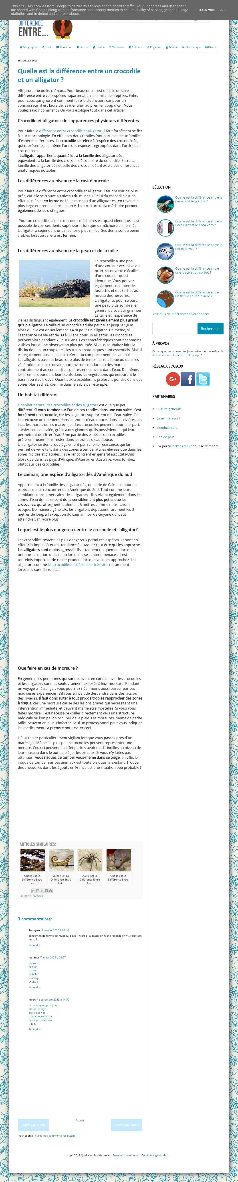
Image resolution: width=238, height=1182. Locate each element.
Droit (47, 47)
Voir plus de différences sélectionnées (181, 314)
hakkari (33, 966)
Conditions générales (154, 1155)
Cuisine (100, 47)
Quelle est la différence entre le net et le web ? (198, 247)
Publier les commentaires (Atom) (55, 1135)
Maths (173, 47)
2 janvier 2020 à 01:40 (55, 930)
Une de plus (165, 437)
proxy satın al (36, 1013)
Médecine (118, 47)
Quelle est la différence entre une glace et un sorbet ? (197, 270)
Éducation (66, 47)
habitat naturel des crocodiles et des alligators (59, 405)
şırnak (32, 970)
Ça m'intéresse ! (168, 418)
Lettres (84, 47)
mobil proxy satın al (40, 1020)
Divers (212, 47)
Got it (224, 10)
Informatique (193, 47)
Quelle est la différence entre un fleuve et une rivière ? (197, 294)
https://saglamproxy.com (43, 1005)
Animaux (137, 47)
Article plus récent (33, 1125)
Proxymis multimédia (126, 1155)
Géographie (29, 47)
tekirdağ (33, 978)
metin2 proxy (36, 1009)
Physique (155, 47)
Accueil (80, 1120)
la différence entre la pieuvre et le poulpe (188, 353)
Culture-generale (169, 409)
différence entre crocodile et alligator (70, 130)
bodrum (33, 963)
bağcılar (33, 974)
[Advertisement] (80, 806)
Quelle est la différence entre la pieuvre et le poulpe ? (198, 199)
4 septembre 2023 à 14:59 (53, 999)
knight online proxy (40, 1016)
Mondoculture (166, 427)
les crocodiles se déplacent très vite (77, 564)
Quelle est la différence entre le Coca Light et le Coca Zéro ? (198, 223)
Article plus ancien (126, 1125)
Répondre (34, 945)
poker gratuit (182, 446)
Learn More (207, 10)
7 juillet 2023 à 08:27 (53, 957)
